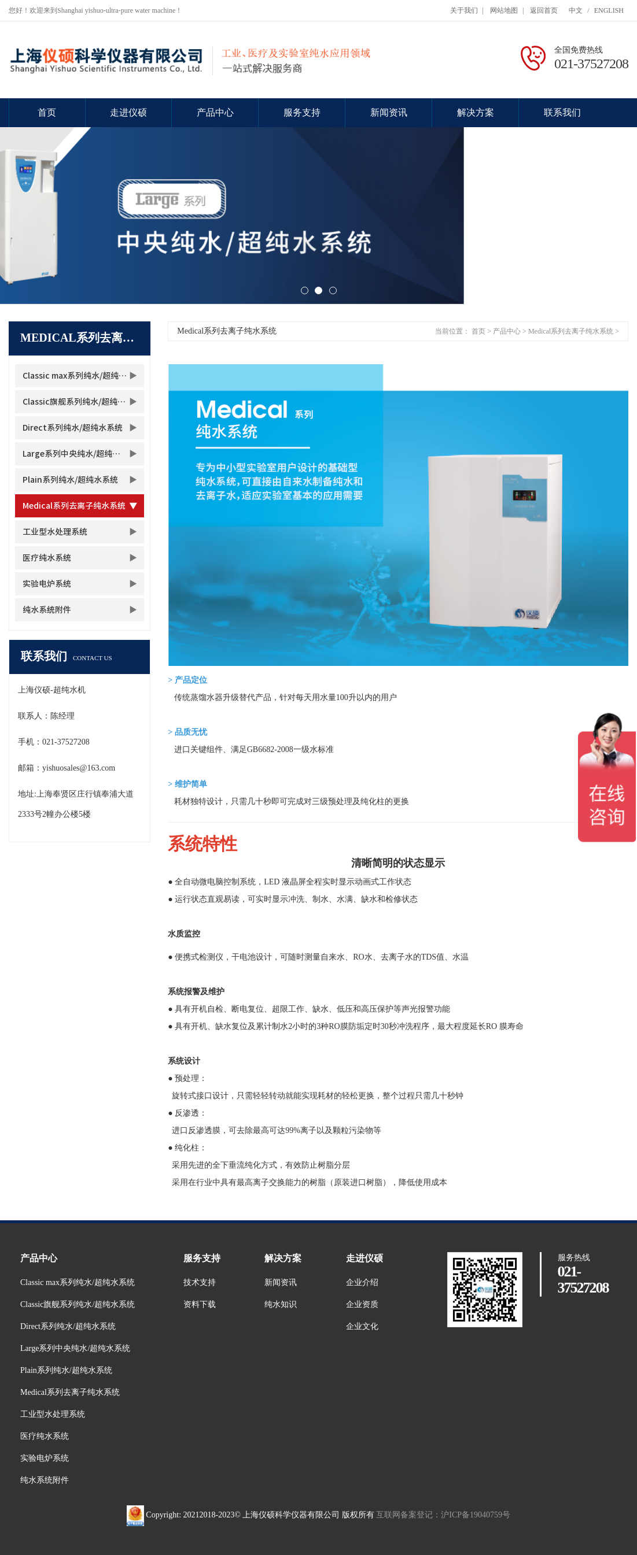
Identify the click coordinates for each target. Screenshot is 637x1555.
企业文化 (362, 1326)
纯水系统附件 (47, 610)
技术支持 (199, 1282)
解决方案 (475, 112)
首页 (47, 112)
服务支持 (302, 112)
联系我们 (562, 112)
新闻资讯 (388, 112)
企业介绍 (362, 1282)
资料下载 (199, 1304)
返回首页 (544, 10)
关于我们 (464, 10)
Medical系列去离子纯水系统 (74, 506)
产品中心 (215, 112)
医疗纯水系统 (47, 558)
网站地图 (504, 10)
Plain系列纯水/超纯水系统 (70, 480)
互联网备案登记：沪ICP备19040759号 (443, 1514)
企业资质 (362, 1304)
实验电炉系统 (47, 584)
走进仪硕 (128, 112)
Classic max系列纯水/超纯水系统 (83, 376)
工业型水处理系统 (55, 532)
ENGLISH (609, 10)
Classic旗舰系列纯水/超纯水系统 (82, 402)
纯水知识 (280, 1304)
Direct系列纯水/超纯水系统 (73, 428)
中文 (576, 10)
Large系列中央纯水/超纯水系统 (80, 454)
